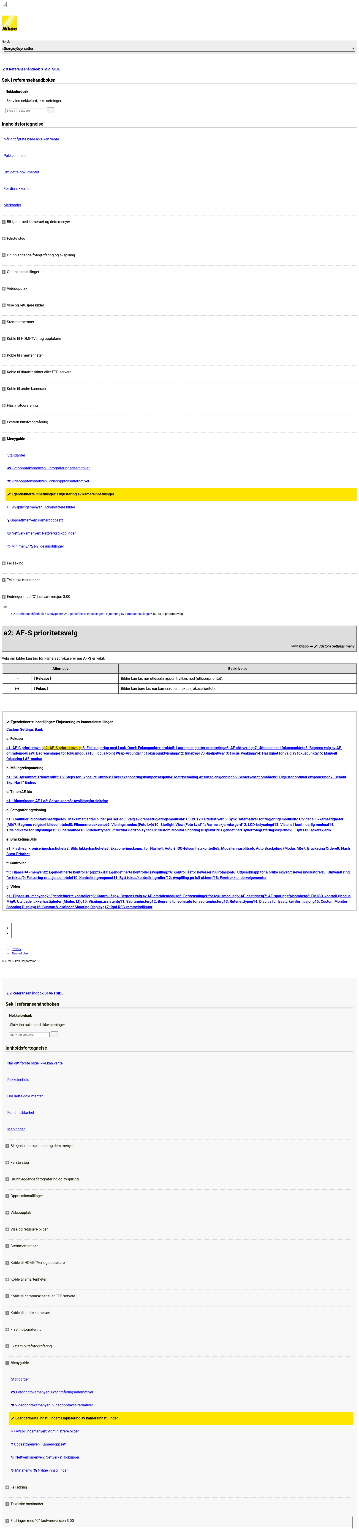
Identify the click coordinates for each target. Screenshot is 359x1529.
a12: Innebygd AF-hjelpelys (199, 753)
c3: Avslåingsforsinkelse (88, 801)
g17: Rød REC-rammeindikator (127, 907)
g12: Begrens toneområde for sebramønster (185, 901)
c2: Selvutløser (55, 801)
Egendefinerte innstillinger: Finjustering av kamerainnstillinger (60, 494)
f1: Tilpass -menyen (25, 872)
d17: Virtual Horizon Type (129, 830)
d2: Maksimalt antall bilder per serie (91, 819)
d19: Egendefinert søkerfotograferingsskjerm (250, 830)
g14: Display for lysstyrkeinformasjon (282, 901)
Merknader (12, 205)
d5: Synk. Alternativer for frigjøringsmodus (258, 819)
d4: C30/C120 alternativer (201, 819)
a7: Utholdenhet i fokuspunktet (278, 748)
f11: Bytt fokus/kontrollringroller (138, 878)
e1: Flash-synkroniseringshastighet (35, 848)
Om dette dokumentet (21, 172)
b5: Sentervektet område (252, 777)
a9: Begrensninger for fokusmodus (58, 753)
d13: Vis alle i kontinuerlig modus (299, 824)
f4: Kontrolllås (179, 872)
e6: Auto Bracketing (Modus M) (275, 848)
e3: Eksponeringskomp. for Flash (132, 848)
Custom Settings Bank (24, 729)
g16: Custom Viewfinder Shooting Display (68, 907)
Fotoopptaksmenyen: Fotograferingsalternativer (48, 468)
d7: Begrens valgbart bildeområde (40, 824)
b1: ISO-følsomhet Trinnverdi (30, 777)
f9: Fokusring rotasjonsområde (46, 878)
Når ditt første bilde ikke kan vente (31, 139)
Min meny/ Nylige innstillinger (35, 546)
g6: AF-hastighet (248, 896)
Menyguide (54, 613)
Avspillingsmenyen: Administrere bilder (41, 507)
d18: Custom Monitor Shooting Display (181, 830)
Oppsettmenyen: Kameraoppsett (35, 520)
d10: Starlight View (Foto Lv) (175, 824)
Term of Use (20, 953)
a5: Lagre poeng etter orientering (197, 748)
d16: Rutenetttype (93, 830)
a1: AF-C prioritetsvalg (25, 748)
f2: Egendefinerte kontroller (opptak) (74, 872)
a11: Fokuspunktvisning (157, 753)
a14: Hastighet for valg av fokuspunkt (285, 753)
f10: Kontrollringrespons (92, 878)
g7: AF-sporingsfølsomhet (283, 896)
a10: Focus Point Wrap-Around (112, 753)
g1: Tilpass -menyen (25, 896)
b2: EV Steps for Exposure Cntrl (80, 777)
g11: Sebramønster (133, 901)
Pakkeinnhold (15, 155)
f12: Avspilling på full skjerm (188, 878)
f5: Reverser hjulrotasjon (211, 872)
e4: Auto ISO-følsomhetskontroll (187, 848)
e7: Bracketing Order (318, 848)
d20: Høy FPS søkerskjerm (309, 830)
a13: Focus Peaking (238, 753)
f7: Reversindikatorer (305, 872)
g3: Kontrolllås (102, 896)
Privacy (16, 949)
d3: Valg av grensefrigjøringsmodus (150, 819)
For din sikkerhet (17, 188)
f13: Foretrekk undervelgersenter (239, 878)
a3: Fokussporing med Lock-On (106, 748)
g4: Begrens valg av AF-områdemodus (145, 896)
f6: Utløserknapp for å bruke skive (260, 872)
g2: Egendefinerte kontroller (67, 896)
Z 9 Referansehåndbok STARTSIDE (31, 69)
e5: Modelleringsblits (232, 848)
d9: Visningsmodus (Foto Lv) (128, 824)
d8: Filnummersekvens (86, 824)
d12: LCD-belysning (256, 824)
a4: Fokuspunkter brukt (151, 748)
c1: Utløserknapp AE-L (24, 801)
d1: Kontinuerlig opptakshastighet (34, 819)
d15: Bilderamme (64, 830)
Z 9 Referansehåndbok (28, 613)
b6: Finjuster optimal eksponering (300, 777)
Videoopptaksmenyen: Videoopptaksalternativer (48, 481)
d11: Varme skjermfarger (219, 824)
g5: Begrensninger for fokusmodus (205, 896)
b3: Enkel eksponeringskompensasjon (137, 777)
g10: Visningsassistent (99, 901)
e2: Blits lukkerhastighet (85, 848)
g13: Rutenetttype (236, 901)
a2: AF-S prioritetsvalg (62, 748)
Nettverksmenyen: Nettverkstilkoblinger (41, 533)
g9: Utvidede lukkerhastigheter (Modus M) (45, 901)
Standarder (16, 455)
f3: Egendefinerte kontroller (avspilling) (136, 872)
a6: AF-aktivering (238, 748)
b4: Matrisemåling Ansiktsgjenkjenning (200, 777)
